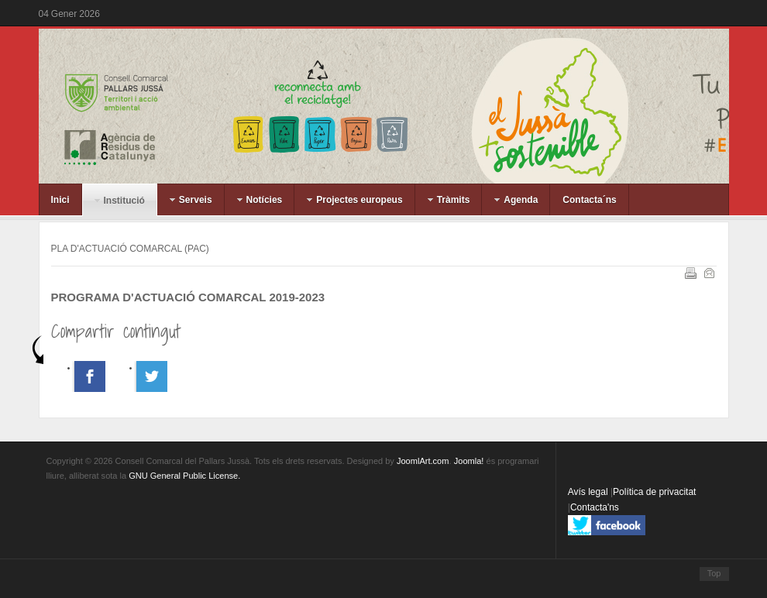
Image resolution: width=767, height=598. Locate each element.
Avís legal (589, 491)
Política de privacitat (654, 491)
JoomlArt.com (423, 461)
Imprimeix (689, 271)
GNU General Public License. (184, 475)
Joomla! (469, 461)
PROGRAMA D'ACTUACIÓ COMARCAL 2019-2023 (188, 297)
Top (714, 573)
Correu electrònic (708, 271)
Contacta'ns (594, 507)
